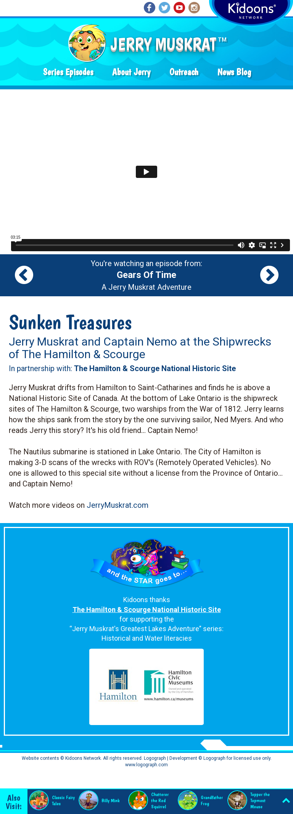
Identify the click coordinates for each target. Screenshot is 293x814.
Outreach (183, 72)
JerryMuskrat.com (117, 505)
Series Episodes (68, 72)
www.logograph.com (146, 764)
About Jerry (131, 72)
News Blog (234, 72)
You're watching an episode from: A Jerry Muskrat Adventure (146, 275)
